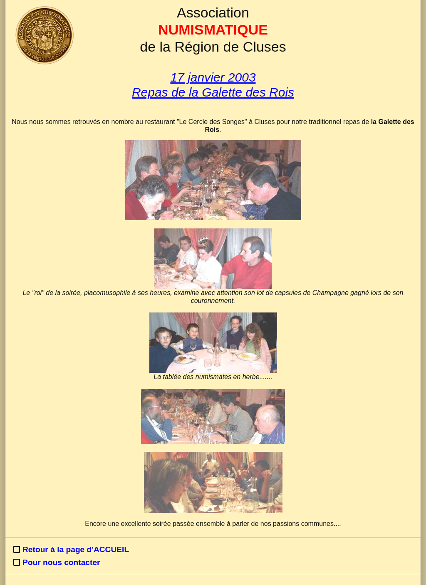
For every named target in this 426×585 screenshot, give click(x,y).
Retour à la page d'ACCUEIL (75, 549)
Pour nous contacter (61, 562)
